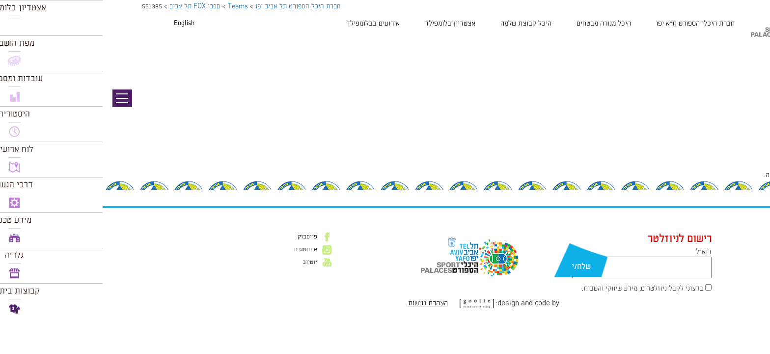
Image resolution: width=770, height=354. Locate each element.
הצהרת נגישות (325, 303)
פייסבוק (205, 237)
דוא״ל (601, 251)
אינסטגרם (203, 250)
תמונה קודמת (751, 51)
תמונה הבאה (753, 61)
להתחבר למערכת (738, 175)
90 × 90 (707, 153)
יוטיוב (207, 263)
